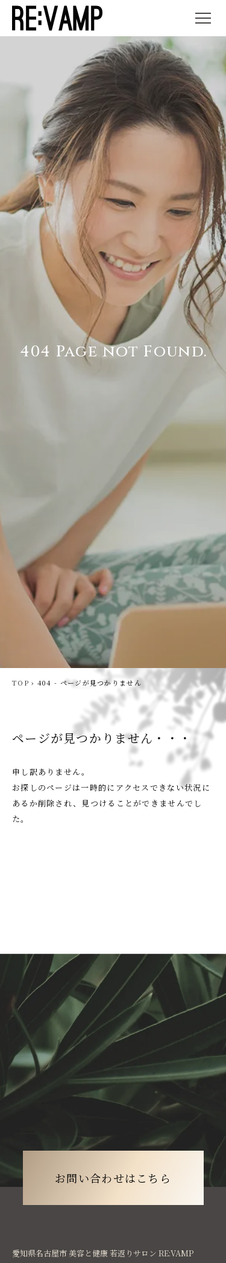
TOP (20, 682)
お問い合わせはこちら (113, 1178)
